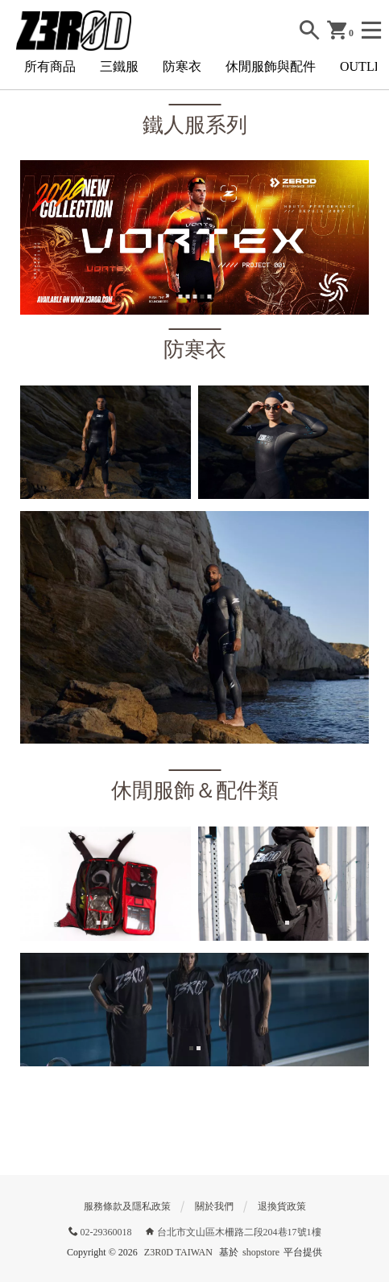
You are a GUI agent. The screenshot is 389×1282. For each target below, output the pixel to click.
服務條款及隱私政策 (127, 1206)
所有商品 (50, 66)
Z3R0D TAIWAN (178, 1252)
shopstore (260, 1252)
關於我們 (214, 1206)
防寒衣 (182, 66)
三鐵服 (119, 66)
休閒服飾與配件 (271, 66)
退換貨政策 (282, 1206)
